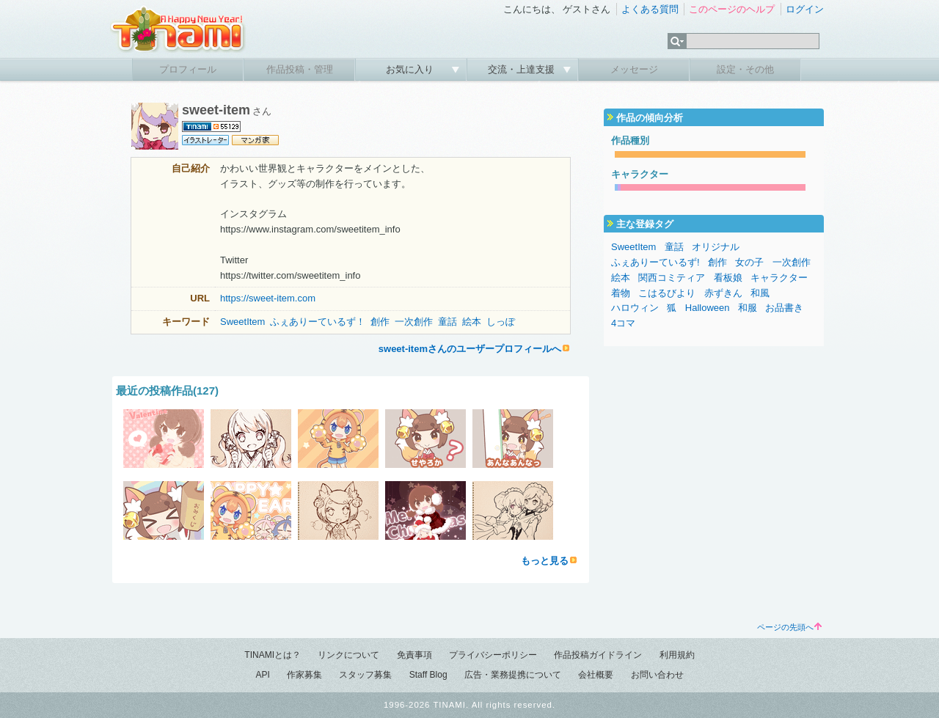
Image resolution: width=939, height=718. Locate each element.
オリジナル (715, 246)
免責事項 (414, 655)
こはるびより (666, 292)
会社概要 (595, 675)
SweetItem (242, 321)
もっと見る (545, 560)
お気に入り (411, 69)
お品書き (784, 307)
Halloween (707, 307)
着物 (620, 292)
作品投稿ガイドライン (598, 655)
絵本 (471, 321)
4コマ (623, 323)
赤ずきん (723, 292)
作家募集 (304, 675)
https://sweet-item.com (267, 298)
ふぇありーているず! (655, 262)
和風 (760, 292)
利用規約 (677, 655)
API (262, 675)
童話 (447, 321)
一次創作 (414, 321)
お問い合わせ (657, 675)
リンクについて (348, 655)
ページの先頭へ (789, 627)
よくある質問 (650, 9)
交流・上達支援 (523, 69)
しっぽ (500, 321)
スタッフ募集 (365, 675)
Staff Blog (428, 675)
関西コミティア (671, 277)
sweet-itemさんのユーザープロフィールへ (470, 348)
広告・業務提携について (512, 675)
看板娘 (728, 277)
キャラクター (779, 277)
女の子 (749, 262)
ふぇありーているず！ (317, 321)
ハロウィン (635, 307)
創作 (380, 321)
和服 (747, 307)
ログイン (805, 9)
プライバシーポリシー (493, 655)
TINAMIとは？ (272, 655)
